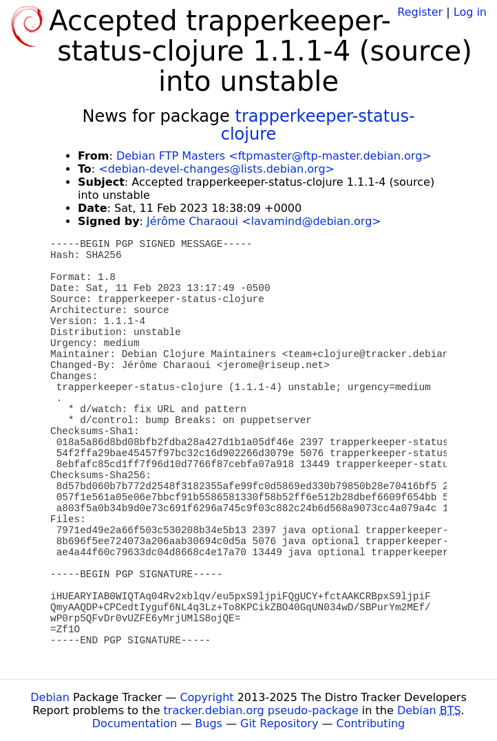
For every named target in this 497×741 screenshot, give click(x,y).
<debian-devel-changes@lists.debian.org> (216, 168)
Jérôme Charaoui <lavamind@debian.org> (264, 221)
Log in (470, 12)
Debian (50, 697)
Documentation (134, 723)
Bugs (208, 723)
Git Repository (279, 723)
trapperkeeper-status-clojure (318, 125)
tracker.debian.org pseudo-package (261, 710)
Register (420, 12)
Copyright (206, 697)
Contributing (371, 723)
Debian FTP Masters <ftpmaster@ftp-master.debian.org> (274, 155)
